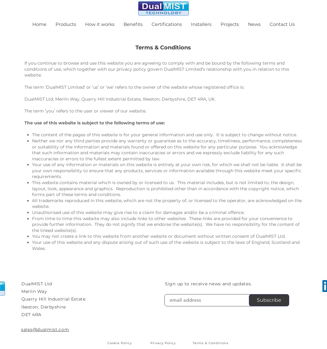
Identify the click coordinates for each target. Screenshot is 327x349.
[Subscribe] (269, 300)
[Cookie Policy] (120, 343)
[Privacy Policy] (163, 343)
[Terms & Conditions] (211, 343)
